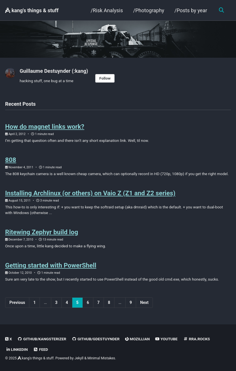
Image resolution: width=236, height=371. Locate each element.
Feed (40, 349)
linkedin (17, 349)
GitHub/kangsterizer (41, 339)
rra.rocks (196, 339)
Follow (105, 78)
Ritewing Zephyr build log (41, 232)
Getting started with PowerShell (51, 265)
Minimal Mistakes (101, 358)
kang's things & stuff (32, 10)
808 (10, 159)
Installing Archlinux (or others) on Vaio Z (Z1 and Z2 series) (90, 193)
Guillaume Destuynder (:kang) (54, 71)
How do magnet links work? (44, 126)
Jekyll (79, 358)
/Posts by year (190, 10)
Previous (17, 302)
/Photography (148, 10)
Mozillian (137, 339)
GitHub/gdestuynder (96, 339)
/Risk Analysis (107, 10)
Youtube (167, 339)
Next (144, 302)
